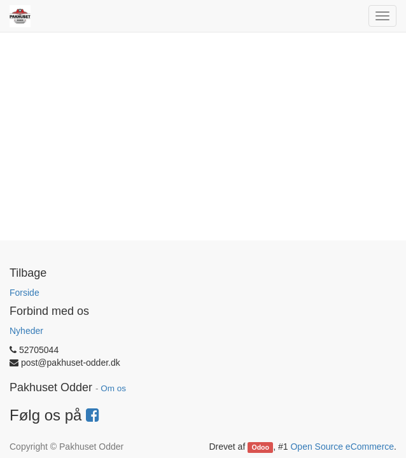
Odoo (260, 447)
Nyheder (26, 331)
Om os (113, 388)
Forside (24, 293)
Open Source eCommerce (342, 446)
